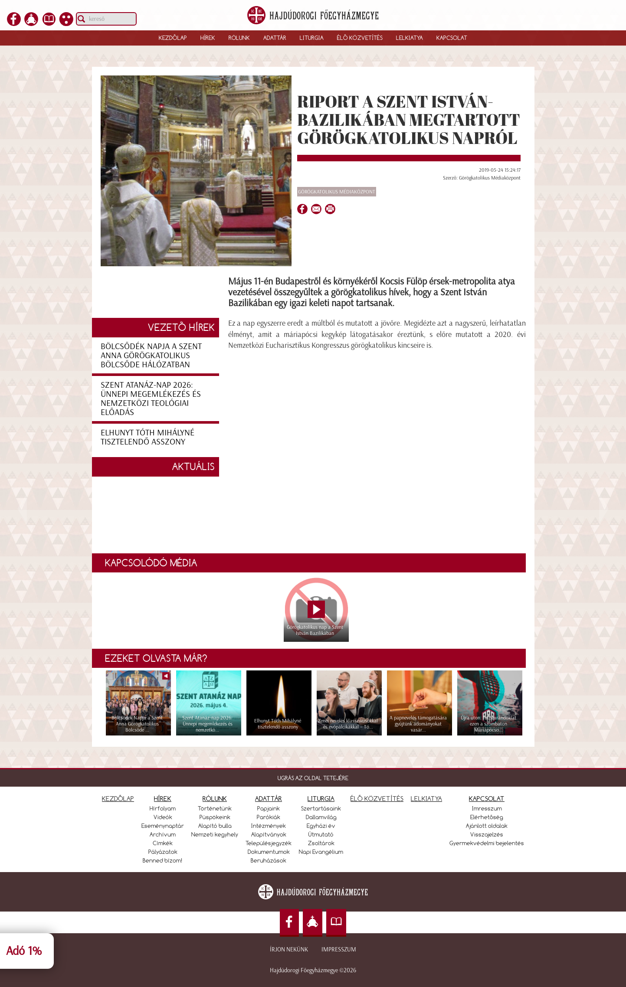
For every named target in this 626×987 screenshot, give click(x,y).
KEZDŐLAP (118, 798)
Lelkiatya (409, 37)
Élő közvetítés (360, 37)
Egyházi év (321, 825)
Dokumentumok (269, 851)
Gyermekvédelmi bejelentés (486, 843)
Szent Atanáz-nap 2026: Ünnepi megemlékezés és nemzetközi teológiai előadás (151, 398)
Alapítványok (268, 834)
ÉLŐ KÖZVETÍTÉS (377, 798)
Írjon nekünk (289, 949)
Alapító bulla (215, 825)
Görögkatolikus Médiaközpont (336, 192)
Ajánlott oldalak (487, 825)
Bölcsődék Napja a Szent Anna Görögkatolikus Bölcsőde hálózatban (151, 355)
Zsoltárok (321, 843)
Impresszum (338, 949)
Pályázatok (162, 851)
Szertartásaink (321, 808)
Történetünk (215, 808)
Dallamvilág (321, 817)
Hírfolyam (163, 808)
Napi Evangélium (321, 851)
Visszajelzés (486, 834)
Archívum (163, 834)
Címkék (163, 843)
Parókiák (268, 817)
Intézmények (268, 825)
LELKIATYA (426, 798)
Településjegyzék (269, 843)
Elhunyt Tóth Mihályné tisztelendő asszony (147, 437)
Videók (163, 817)
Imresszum (487, 808)
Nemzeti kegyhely (214, 834)
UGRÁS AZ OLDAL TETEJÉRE (313, 778)
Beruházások (268, 860)
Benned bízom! (163, 860)
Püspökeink (215, 817)
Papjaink (268, 808)
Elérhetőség (486, 817)
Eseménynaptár (162, 825)
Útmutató (321, 834)
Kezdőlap (173, 37)
